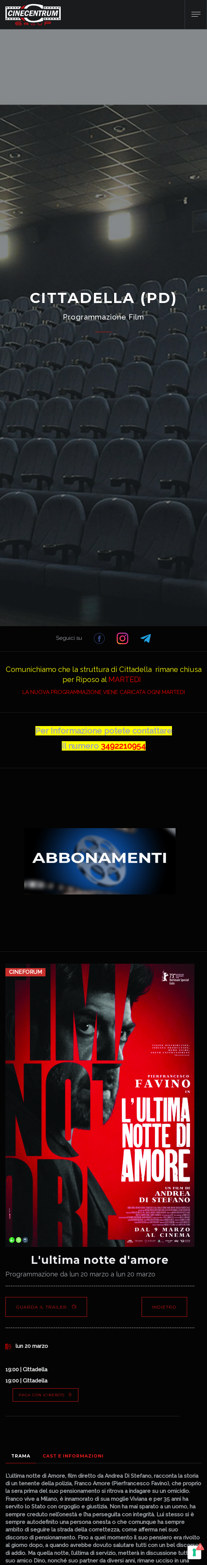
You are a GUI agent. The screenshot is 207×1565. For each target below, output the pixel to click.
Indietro (164, 1307)
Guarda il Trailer (46, 1307)
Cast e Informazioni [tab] (73, 1456)
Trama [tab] (20, 1456)
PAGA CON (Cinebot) (45, 1395)
